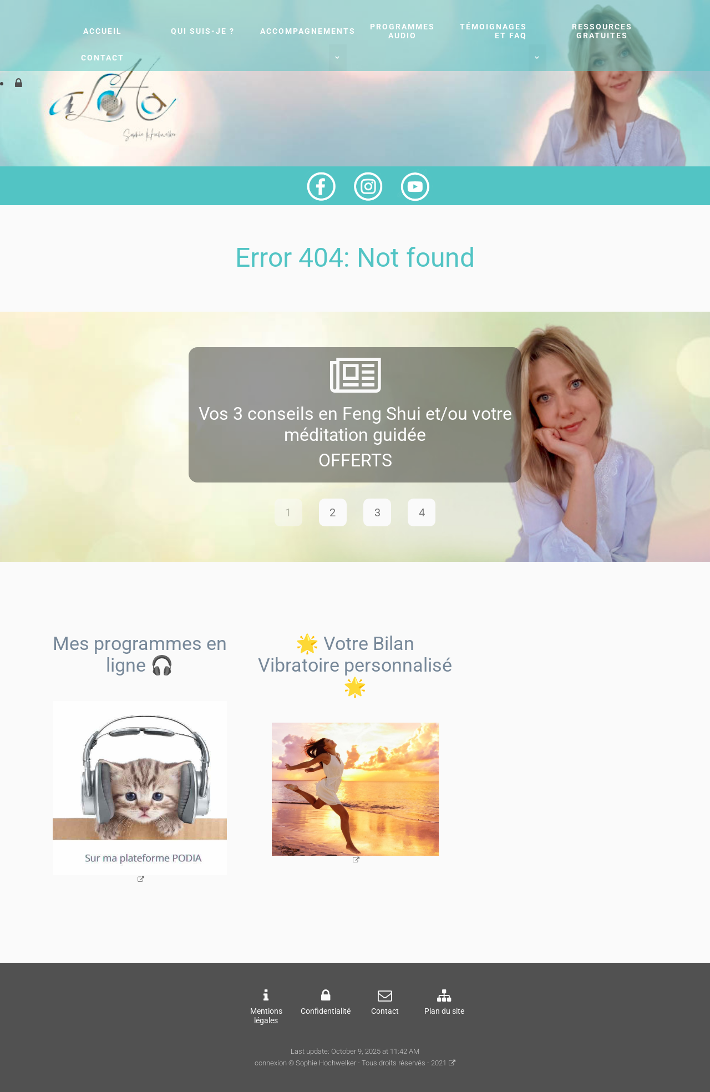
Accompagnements (308, 31)
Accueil (102, 31)
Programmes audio (402, 31)
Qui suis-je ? (203, 31)
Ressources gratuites (602, 31)
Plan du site (444, 1011)
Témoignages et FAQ (493, 31)
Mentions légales (266, 1016)
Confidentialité (326, 1011)
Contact (102, 57)
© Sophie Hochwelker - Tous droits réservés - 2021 (367, 1063)
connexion (271, 1063)
